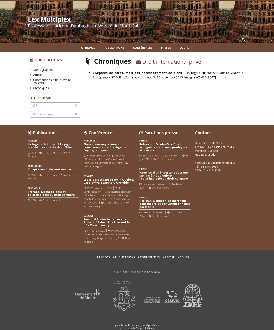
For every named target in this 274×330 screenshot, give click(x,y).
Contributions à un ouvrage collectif (52, 81)
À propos (88, 48)
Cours (184, 48)
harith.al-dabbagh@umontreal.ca (215, 163)
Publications (114, 48)
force (137, 325)
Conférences (142, 48)
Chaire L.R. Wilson (145, 328)
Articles (38, 75)
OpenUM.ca (152, 325)
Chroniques (41, 88)
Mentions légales (151, 271)
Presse (166, 48)
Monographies (43, 70)
